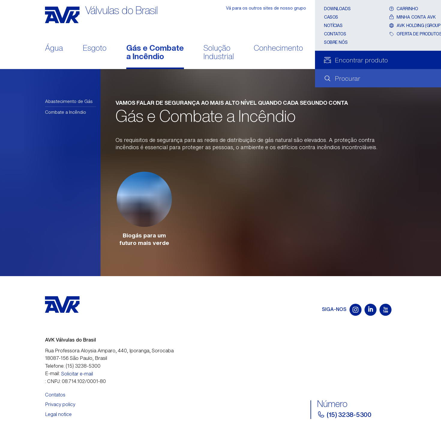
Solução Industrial (218, 53)
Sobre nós (335, 42)
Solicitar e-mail (77, 373)
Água (54, 48)
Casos (331, 17)
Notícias (333, 25)
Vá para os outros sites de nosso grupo (266, 8)
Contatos (335, 34)
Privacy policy (60, 404)
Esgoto (94, 48)
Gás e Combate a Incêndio (155, 53)
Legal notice (58, 414)
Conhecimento (278, 48)
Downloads (337, 8)
